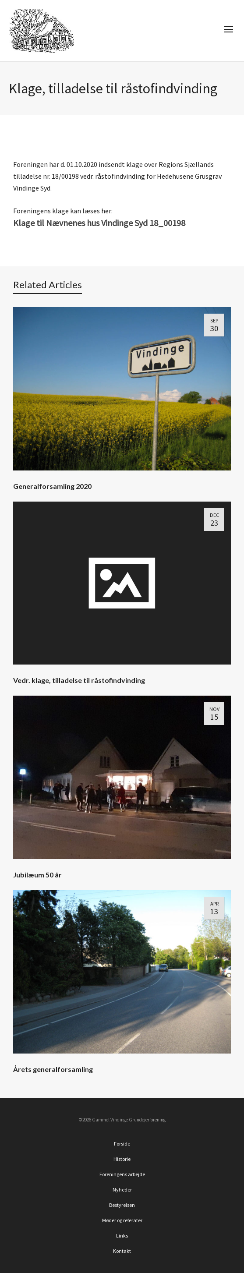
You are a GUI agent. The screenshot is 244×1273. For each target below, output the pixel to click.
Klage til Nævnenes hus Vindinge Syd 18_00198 (99, 222)
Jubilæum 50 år (37, 874)
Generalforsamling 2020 (52, 486)
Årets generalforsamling (53, 1069)
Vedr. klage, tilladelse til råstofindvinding (79, 680)
